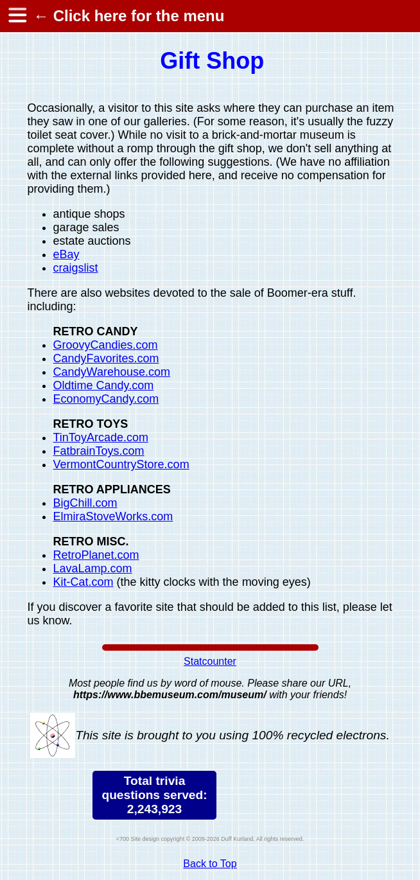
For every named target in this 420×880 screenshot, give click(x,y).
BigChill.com (85, 503)
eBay (66, 254)
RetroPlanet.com (96, 555)
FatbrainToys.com (98, 450)
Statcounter (210, 661)
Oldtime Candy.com (103, 385)
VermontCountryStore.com (121, 464)
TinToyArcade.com (100, 437)
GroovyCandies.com (105, 345)
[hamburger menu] (16, 16)
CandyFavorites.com (106, 358)
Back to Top (209, 863)
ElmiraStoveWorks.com (113, 516)
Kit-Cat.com (83, 582)
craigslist (75, 267)
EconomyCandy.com (106, 398)
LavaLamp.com (92, 568)
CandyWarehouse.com (111, 371)
